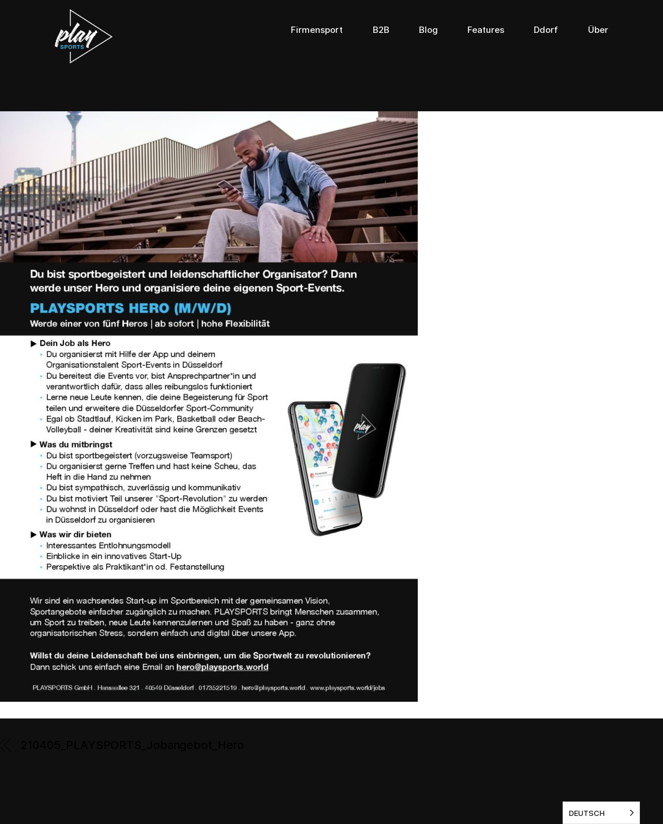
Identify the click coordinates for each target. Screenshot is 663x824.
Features (485, 30)
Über (598, 30)
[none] (601, 813)
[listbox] (601, 813)
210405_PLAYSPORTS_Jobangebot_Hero (132, 745)
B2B (381, 30)
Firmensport (317, 30)
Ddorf (546, 30)
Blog (428, 30)
